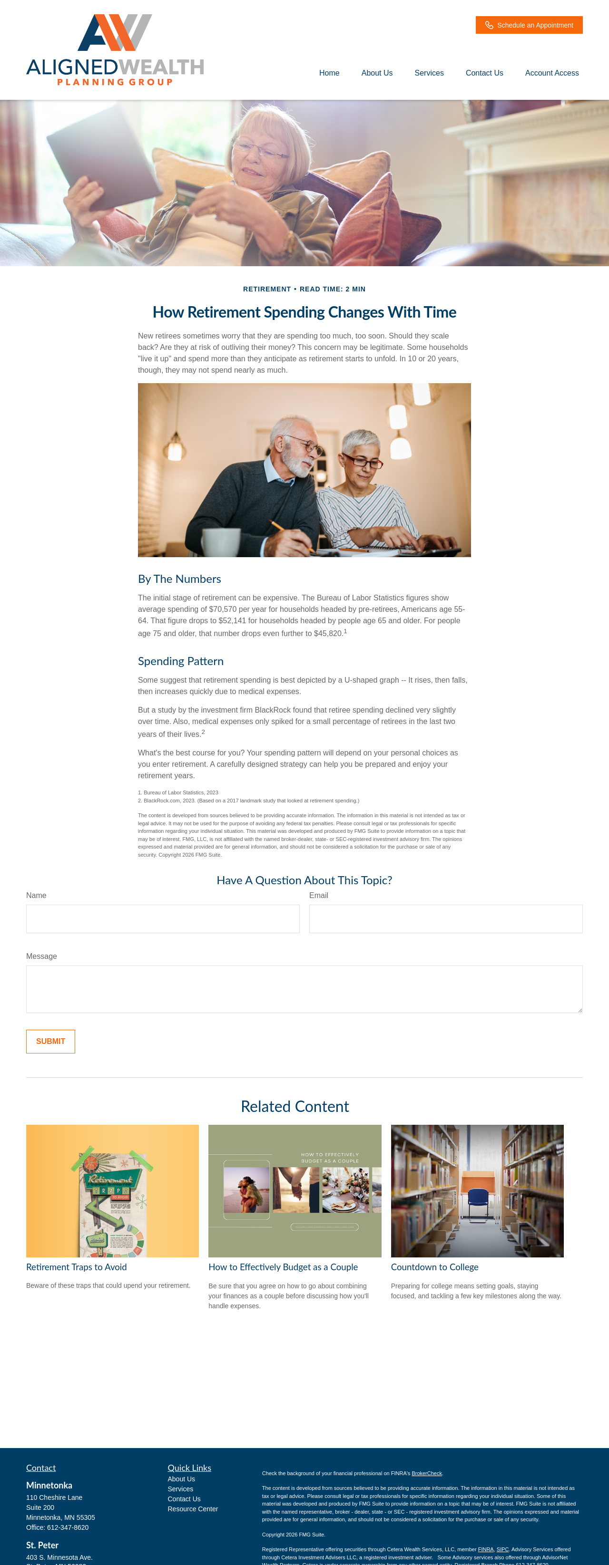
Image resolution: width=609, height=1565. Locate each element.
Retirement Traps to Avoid (76, 1267)
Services (181, 1489)
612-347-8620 (67, 1527)
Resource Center (193, 1509)
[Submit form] (50, 1041)
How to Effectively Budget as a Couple (283, 1267)
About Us (182, 1479)
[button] (329, 73)
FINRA (486, 1549)
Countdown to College (435, 1267)
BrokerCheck (427, 1473)
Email (318, 895)
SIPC (503, 1549)
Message (41, 956)
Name (36, 895)
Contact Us (184, 1499)
